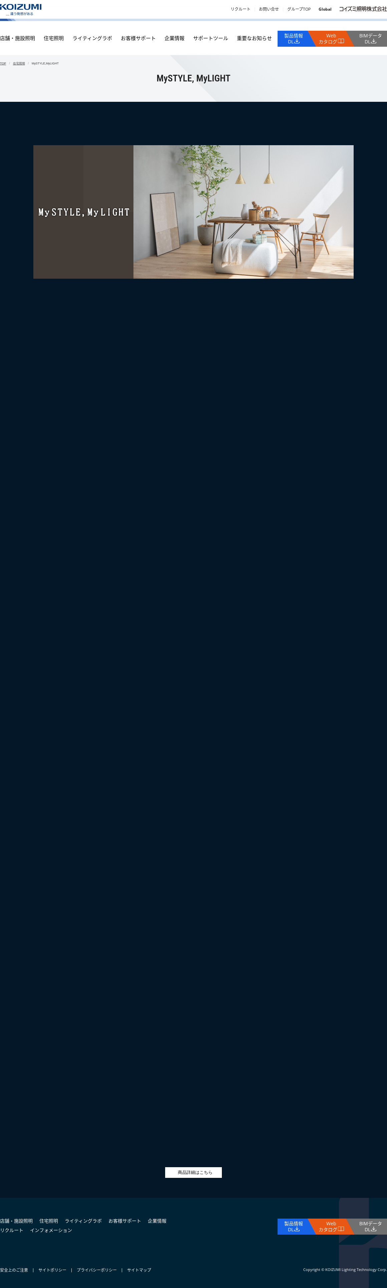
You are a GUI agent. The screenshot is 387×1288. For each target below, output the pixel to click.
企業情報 (174, 38)
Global (325, 9)
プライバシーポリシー (97, 1270)
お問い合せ (269, 9)
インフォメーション (51, 1230)
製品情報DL (293, 38)
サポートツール (210, 38)
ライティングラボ (92, 38)
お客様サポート (138, 38)
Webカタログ (328, 38)
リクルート (241, 9)
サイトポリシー (52, 1270)
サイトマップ (139, 1270)
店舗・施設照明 (17, 38)
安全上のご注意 (14, 1270)
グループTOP (299, 9)
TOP (3, 63)
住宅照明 (54, 38)
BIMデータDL (370, 38)
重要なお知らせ (254, 38)
